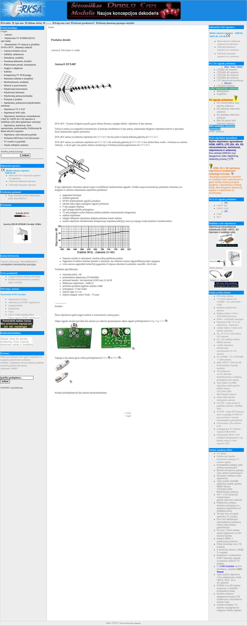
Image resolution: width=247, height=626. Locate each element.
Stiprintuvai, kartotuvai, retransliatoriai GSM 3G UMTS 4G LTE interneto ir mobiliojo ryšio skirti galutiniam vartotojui (21, 119)
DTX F (101, 137)
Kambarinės (13, 308)
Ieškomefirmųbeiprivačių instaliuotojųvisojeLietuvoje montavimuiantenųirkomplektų (17, 341)
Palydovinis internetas (12, 92)
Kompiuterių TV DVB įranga (16, 75)
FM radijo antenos (225, 296)
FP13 (117, 358)
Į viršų (128, 413)
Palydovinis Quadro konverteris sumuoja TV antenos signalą (228, 459)
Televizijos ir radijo (70, 50)
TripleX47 (221, 431)
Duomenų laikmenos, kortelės (16, 61)
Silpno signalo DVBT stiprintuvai (24, 317)
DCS (219, 217)
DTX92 (232, 431)
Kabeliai (6, 71)
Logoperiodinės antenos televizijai (24, 276)
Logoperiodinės (15, 305)
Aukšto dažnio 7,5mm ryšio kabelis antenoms (229, 329)
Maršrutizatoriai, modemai (15, 82)
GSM (219, 214)
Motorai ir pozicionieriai (14, 85)
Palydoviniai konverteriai (14, 89)
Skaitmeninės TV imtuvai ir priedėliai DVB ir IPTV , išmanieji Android (20, 46)
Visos (11, 311)
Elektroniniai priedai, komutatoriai (18, 64)
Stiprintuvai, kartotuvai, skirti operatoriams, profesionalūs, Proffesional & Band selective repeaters (21, 128)
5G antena (221, 453)
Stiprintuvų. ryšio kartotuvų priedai (18, 134)
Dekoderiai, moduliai (12, 57)
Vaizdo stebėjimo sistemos (14, 145)
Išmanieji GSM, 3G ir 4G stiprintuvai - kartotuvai (228, 323)
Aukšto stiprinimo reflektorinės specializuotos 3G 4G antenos (227, 349)
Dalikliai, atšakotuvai (12, 54)
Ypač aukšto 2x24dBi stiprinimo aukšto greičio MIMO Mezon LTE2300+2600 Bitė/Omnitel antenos (228, 388)
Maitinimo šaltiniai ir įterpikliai (17, 78)
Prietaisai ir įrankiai (11, 99)
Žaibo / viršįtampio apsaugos (230, 319)
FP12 (106, 358)
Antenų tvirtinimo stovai (13, 51)
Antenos (6, 34)
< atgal (127, 416)
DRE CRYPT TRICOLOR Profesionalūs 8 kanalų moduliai (229, 365)
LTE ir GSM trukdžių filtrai (21, 314)
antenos (219, 268)
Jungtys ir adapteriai (12, 68)
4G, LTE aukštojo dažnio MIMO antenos (228, 341)
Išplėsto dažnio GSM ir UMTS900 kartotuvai (227, 315)
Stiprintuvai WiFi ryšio (13, 112)
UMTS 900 (222, 205)
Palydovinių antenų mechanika (16, 96)
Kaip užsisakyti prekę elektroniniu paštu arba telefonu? (24, 197)
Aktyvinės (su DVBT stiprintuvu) (23, 302)
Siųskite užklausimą (10, 261)
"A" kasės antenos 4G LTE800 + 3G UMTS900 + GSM (229, 302)
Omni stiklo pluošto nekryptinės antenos (226, 398)
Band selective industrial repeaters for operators (228, 42)
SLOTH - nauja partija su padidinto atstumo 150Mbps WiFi (230, 406)
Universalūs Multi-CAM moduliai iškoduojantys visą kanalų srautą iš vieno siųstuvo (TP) (230, 439)
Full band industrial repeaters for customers (228, 48)
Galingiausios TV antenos (229, 429)
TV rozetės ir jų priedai (13, 141)
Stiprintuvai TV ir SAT (13, 109)
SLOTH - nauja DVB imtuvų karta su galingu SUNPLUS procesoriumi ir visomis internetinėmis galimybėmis (230, 416)
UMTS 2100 (222, 208)
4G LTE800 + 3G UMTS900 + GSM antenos (230, 358)
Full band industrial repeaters (22, 181)
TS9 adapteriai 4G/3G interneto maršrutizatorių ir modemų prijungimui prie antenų (229, 375)
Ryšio (212, 268)
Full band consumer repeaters (22, 185)
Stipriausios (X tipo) (17, 299)
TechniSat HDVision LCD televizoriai (20, 138)
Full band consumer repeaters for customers (228, 55)
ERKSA (115, 623)
